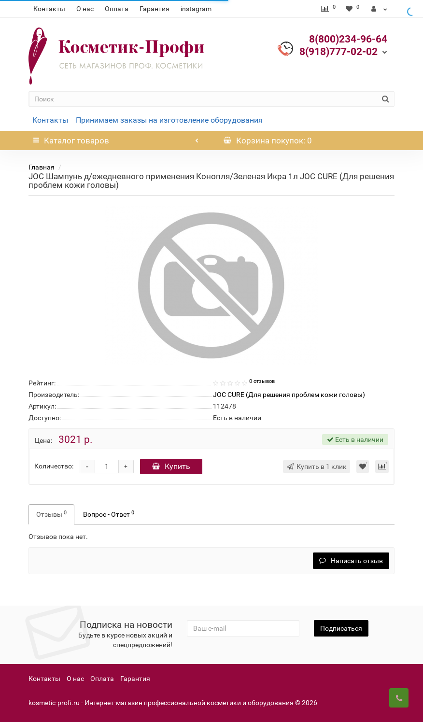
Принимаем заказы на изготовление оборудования (169, 120)
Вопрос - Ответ (108, 514)
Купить (171, 466)
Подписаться (341, 628)
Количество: (53, 466)
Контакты (49, 9)
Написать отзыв (351, 561)
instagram (196, 9)
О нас (85, 9)
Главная (41, 167)
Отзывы (51, 514)
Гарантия (154, 9)
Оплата (116, 9)
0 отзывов (262, 381)
